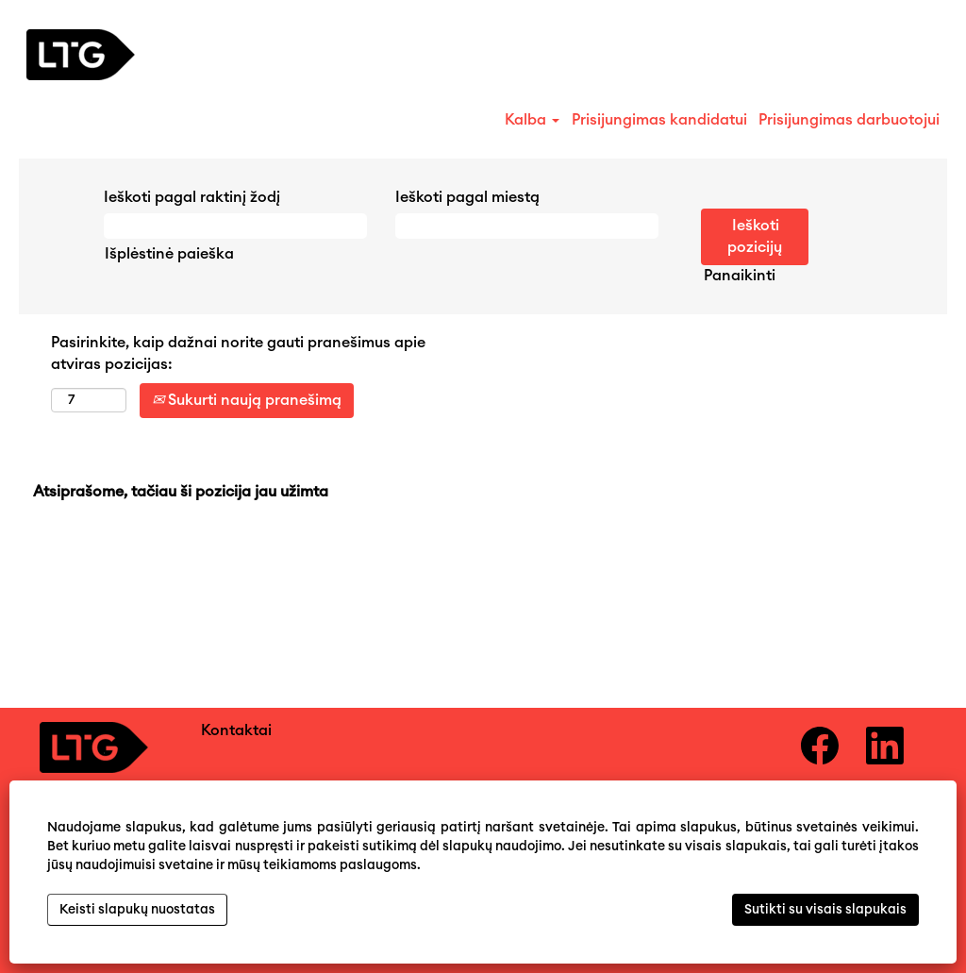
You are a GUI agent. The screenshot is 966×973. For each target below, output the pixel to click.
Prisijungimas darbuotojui (849, 119)
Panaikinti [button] (739, 275)
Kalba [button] (532, 119)
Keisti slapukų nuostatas (137, 909)
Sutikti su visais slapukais (825, 909)
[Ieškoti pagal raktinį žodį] (235, 226)
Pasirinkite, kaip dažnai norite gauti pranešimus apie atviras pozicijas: (238, 353)
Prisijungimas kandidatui (659, 119)
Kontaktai (236, 730)
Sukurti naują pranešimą (246, 400)
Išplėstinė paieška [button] (169, 253)
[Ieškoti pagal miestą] (526, 226)
